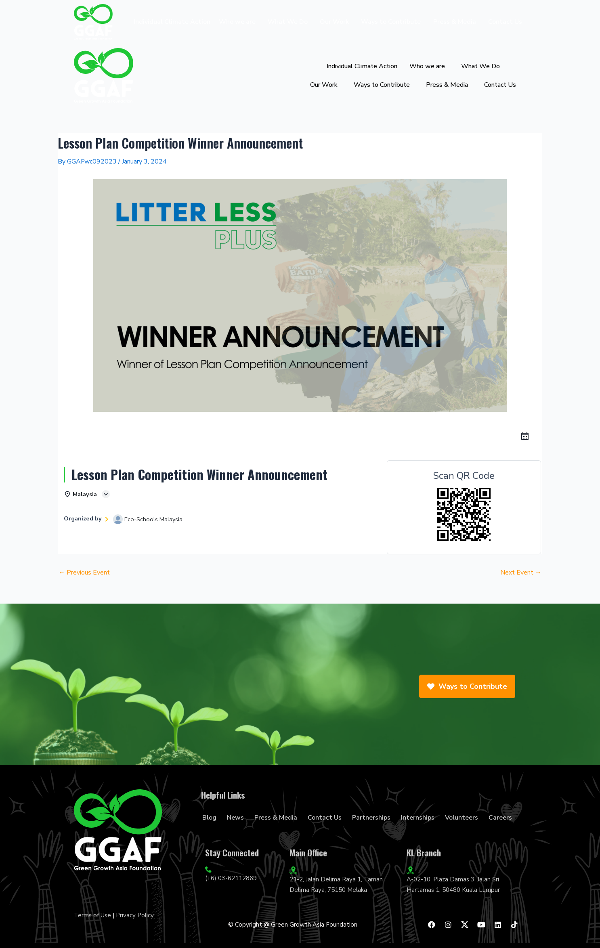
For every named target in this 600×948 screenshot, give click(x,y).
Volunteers (461, 817)
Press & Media (454, 21)
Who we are (237, 21)
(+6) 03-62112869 (231, 878)
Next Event (520, 572)
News (235, 817)
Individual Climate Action (172, 21)
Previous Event (84, 572)
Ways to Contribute (391, 21)
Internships (417, 817)
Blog (209, 817)
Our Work (334, 21)
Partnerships (371, 817)
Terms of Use (92, 915)
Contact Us (505, 21)
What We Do (288, 21)
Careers (500, 817)
